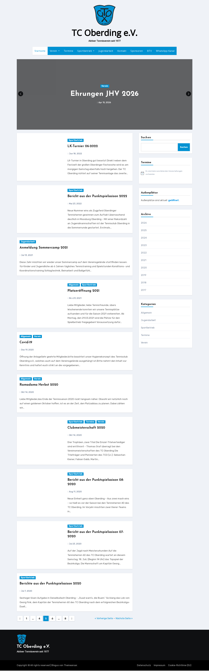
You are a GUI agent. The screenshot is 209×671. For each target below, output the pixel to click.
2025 (144, 230)
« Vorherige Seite (104, 618)
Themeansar (70, 665)
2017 (143, 290)
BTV (149, 51)
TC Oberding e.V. (104, 32)
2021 (143, 260)
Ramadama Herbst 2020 (40, 385)
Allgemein (74, 285)
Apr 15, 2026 (104, 103)
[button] (188, 94)
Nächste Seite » (124, 618)
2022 (144, 253)
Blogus (55, 665)
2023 (144, 245)
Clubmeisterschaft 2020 (87, 428)
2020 (144, 268)
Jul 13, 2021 (27, 255)
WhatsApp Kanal (165, 51)
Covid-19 (26, 342)
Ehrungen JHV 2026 (104, 94)
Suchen (146, 138)
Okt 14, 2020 (27, 392)
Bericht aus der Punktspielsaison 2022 (98, 196)
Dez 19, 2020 (27, 350)
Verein (54, 51)
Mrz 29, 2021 (75, 298)
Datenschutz (144, 665)
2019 (143, 275)
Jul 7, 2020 (26, 591)
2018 (143, 283)
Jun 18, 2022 (75, 154)
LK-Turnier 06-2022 (83, 146)
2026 (144, 223)
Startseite (40, 51)
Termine (68, 51)
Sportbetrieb (85, 51)
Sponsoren (137, 51)
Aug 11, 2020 (75, 492)
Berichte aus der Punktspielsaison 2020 (51, 584)
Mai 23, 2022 (75, 204)
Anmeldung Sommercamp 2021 (45, 248)
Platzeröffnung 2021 (84, 291)
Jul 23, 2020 (75, 544)
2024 (144, 238)
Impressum (159, 665)
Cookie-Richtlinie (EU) (179, 665)
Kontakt (121, 51)
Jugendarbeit (106, 51)
